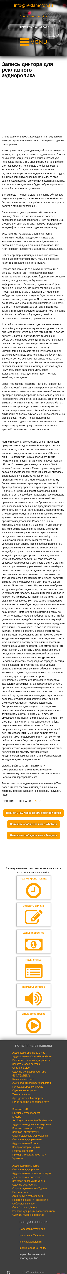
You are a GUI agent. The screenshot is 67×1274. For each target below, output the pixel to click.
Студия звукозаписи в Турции (29, 1188)
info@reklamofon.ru (33, 5)
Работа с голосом (22, 1150)
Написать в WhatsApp (32, 1229)
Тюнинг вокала (21, 1094)
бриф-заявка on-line (33, 16)
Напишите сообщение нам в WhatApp (33, 824)
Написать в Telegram (31, 1235)
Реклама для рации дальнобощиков (33, 1211)
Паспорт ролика (21, 1192)
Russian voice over (23, 1079)
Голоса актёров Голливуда (27, 1086)
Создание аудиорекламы (27, 1139)
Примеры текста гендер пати (29, 1154)
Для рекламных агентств (26, 1177)
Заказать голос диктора (26, 1064)
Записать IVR (20, 1109)
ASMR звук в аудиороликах (28, 1195)
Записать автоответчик (25, 1131)
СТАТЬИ (36, 801)
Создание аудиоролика (25, 1169)
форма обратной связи (32, 1247)
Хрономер (18, 1158)
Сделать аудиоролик (24, 1184)
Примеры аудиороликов (26, 1113)
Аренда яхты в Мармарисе (28, 1098)
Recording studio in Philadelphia (30, 1199)
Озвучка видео (21, 1067)
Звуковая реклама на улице (28, 1180)
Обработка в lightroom (25, 1207)
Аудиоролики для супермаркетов (31, 1124)
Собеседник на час (23, 1203)
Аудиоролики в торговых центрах (31, 1173)
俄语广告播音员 (21, 1075)
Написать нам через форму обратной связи (33, 812)
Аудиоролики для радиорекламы (31, 1082)
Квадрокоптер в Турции (26, 1147)
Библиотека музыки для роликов (31, 1060)
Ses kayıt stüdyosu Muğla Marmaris (32, 1120)
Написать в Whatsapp (33, 27)
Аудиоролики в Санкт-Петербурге (31, 1056)
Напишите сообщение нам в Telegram (33, 835)
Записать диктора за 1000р (28, 1128)
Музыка (16, 1116)
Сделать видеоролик (24, 1090)
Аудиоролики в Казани (25, 1143)
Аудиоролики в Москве (25, 1165)
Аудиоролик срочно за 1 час (28, 1052)
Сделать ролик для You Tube (29, 1071)
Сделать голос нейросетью (28, 1214)
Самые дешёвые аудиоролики (30, 1135)
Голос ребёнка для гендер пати (30, 1101)
